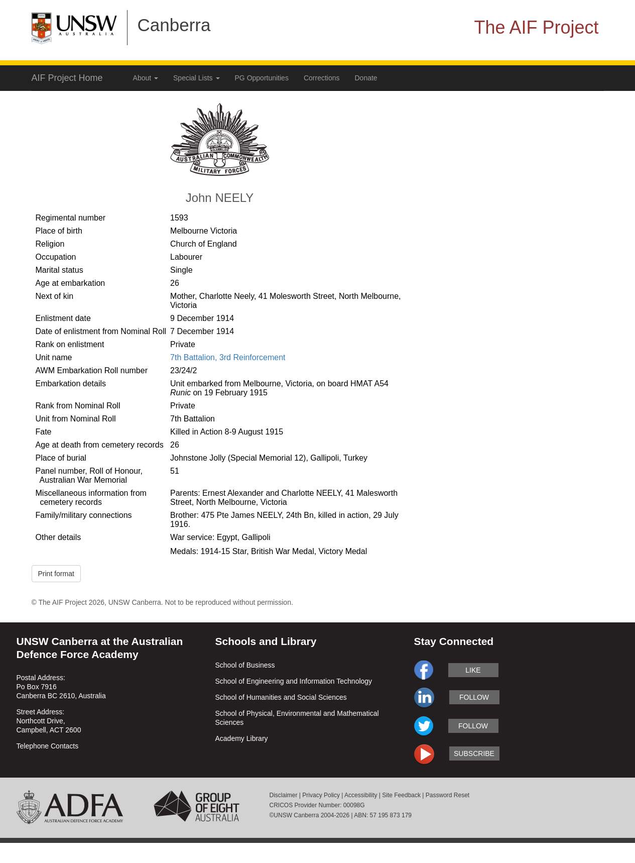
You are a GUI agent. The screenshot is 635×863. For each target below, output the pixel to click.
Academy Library (241, 738)
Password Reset (447, 795)
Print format (56, 574)
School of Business (245, 665)
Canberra (174, 25)
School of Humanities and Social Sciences (281, 697)
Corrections (322, 78)
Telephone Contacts (48, 746)
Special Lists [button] (196, 78)
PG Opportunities (262, 78)
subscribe (474, 753)
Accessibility (360, 795)
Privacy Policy (321, 795)
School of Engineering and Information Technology (293, 681)
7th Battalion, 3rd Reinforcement (227, 357)
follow (474, 697)
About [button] (145, 78)
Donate (366, 78)
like (472, 670)
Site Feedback (401, 795)
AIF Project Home (67, 78)
